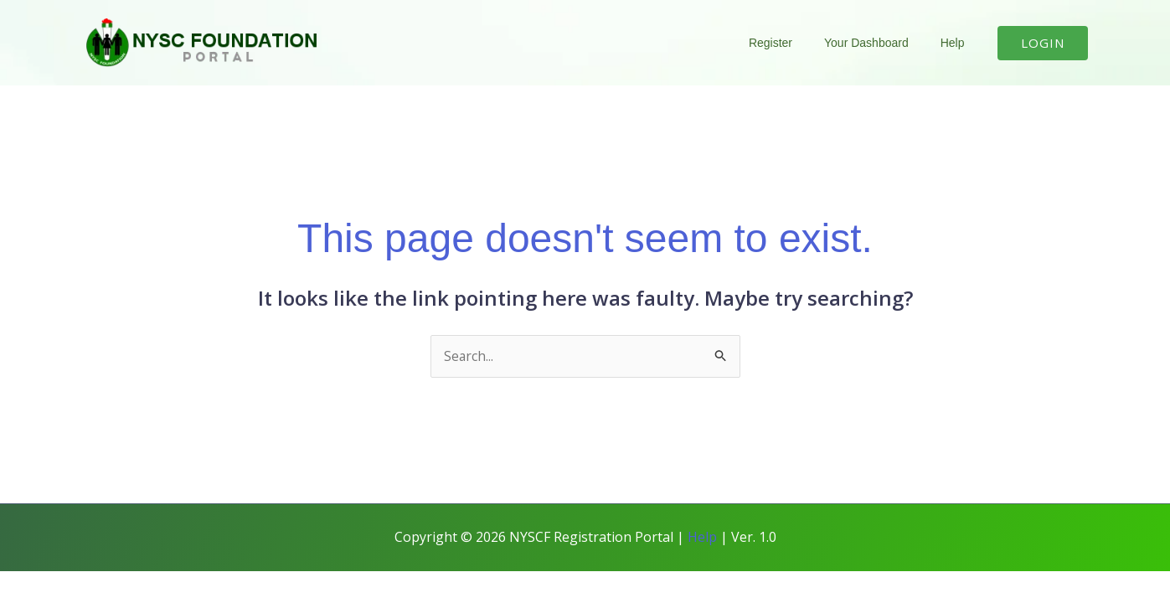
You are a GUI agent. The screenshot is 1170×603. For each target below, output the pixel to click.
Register (791, 42)
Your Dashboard (879, 42)
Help (957, 42)
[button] (1042, 43)
